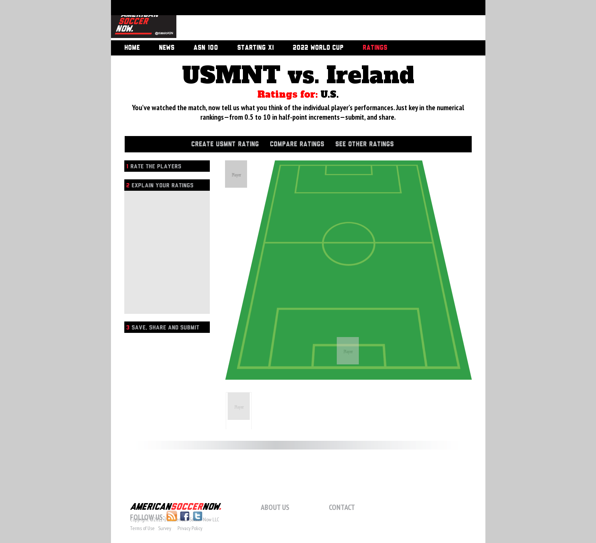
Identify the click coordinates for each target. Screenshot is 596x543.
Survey (164, 528)
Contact (342, 507)
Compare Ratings (297, 144)
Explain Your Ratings (159, 185)
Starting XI (255, 48)
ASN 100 (205, 48)
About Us (275, 507)
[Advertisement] (322, 21)
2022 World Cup (318, 48)
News (166, 48)
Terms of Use (142, 528)
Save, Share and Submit (162, 327)
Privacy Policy (190, 528)
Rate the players (153, 166)
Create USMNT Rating (225, 144)
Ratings (375, 48)
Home (132, 48)
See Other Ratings (364, 144)
